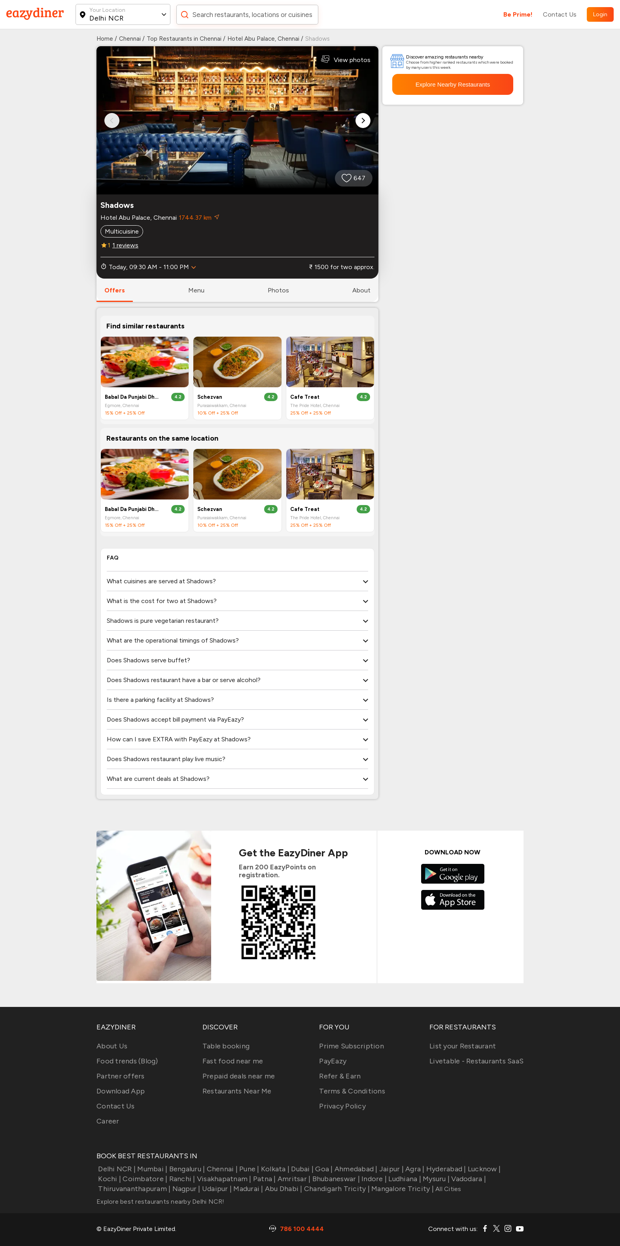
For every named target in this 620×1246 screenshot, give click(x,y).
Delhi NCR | (116, 1169)
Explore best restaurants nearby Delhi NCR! (160, 1201)
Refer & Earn (340, 1076)
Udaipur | (216, 1188)
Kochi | (108, 1178)
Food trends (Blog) (127, 1061)
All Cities (447, 1189)
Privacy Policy (342, 1106)
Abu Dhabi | (282, 1188)
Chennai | (221, 1169)
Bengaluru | (186, 1169)
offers (114, 290)
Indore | (373, 1178)
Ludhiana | (404, 1178)
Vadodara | (468, 1178)
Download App (120, 1091)
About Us (111, 1046)
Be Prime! (518, 14)
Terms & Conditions (352, 1091)
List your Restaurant (462, 1046)
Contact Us (560, 14)
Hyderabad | (445, 1169)
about (361, 290)
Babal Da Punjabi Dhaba (133, 397)
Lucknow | (483, 1169)
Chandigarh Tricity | (336, 1188)
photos (278, 290)
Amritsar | (293, 1178)
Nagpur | (185, 1188)
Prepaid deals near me (238, 1076)
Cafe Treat (304, 397)
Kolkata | (274, 1169)
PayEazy (332, 1061)
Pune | (248, 1169)
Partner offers (120, 1076)
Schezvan (209, 397)
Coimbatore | (144, 1178)
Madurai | (247, 1188)
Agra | (414, 1169)
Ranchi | (181, 1178)
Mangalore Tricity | (402, 1188)
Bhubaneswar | (335, 1178)
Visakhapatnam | (223, 1178)
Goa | (323, 1169)
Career (107, 1121)
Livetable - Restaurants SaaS (476, 1061)
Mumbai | (151, 1169)
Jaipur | (391, 1169)
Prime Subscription (351, 1046)
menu (196, 290)
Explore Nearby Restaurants (453, 84)
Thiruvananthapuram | (133, 1188)
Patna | (263, 1178)
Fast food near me (232, 1061)
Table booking (226, 1046)
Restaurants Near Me (237, 1091)
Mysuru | (435, 1178)
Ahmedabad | (355, 1169)
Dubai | (301, 1169)
